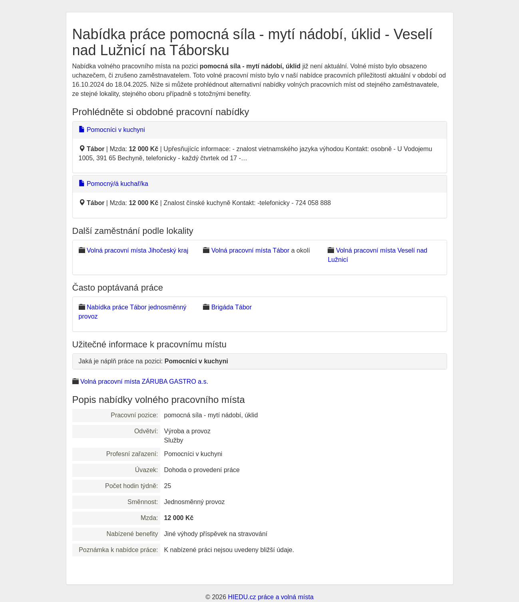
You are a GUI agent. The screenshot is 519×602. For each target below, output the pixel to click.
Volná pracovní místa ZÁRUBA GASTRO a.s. (144, 381)
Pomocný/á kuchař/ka (113, 183)
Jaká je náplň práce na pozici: (153, 361)
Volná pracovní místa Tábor (250, 250)
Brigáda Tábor (231, 307)
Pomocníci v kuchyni (112, 129)
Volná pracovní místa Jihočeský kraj (137, 250)
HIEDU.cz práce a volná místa (270, 597)
